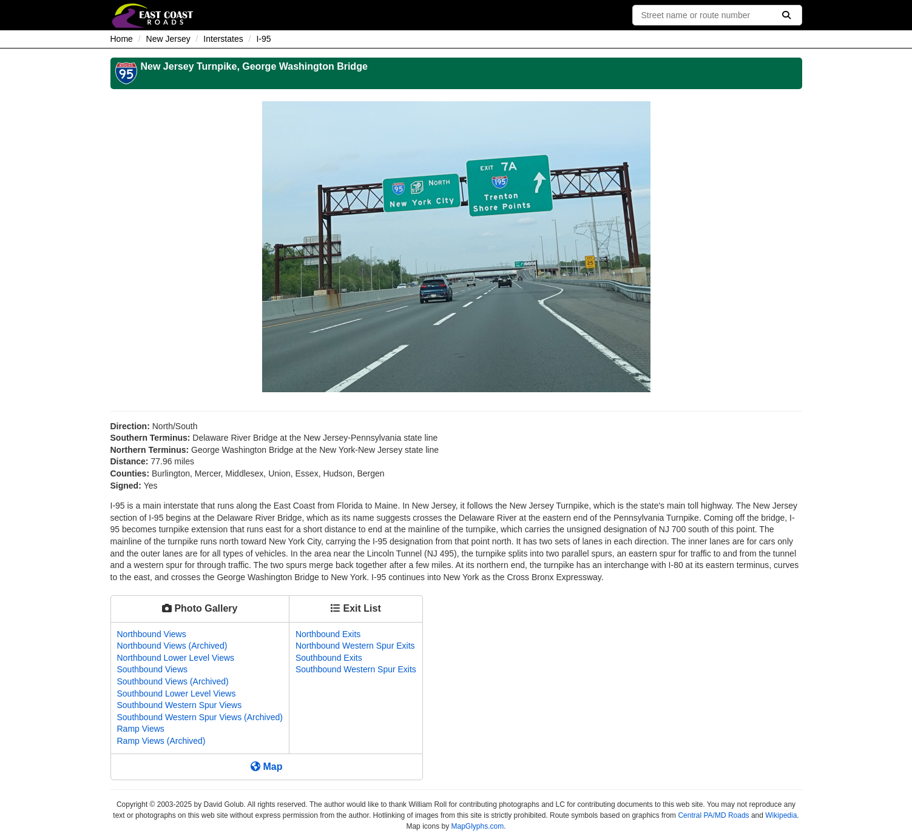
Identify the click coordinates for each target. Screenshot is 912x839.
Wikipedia (781, 815)
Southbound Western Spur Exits (356, 669)
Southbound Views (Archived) (173, 681)
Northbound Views (151, 634)
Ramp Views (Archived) (161, 741)
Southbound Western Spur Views (179, 705)
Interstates (223, 39)
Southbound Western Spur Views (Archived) (200, 717)
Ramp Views (140, 729)
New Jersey (168, 39)
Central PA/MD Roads (713, 815)
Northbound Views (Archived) (172, 645)
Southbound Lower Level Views (176, 693)
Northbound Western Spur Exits (355, 645)
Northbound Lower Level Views (176, 658)
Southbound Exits (329, 658)
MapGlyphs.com (477, 826)
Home (121, 39)
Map (266, 766)
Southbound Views (152, 669)
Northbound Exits (328, 634)
